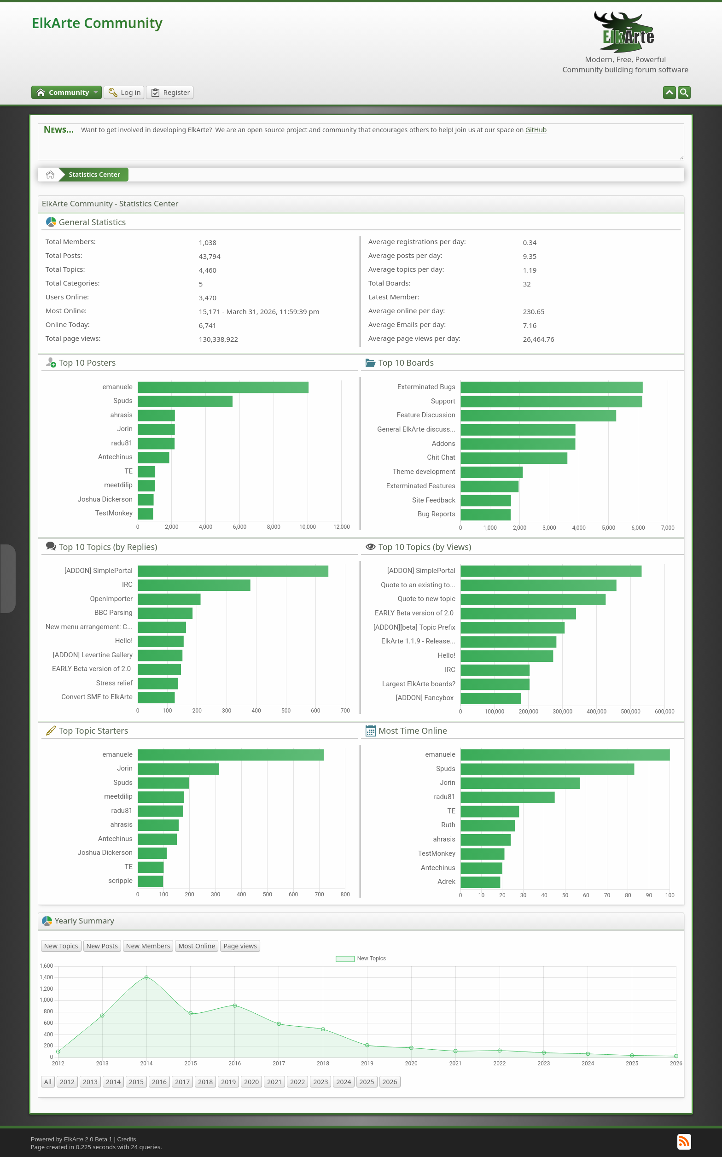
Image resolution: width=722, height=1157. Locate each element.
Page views (240, 945)
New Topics (61, 945)
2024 (343, 1081)
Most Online (196, 945)
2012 (67, 1081)
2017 (182, 1081)
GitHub (536, 129)
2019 (228, 1081)
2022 (297, 1081)
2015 (136, 1081)
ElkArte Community (97, 22)
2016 (159, 1081)
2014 (113, 1081)
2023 (320, 1081)
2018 (205, 1081)
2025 (367, 1081)
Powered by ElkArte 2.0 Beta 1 (71, 1139)
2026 (390, 1081)
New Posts (102, 945)
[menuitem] (684, 92)
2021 (274, 1081)
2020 (251, 1081)
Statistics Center (94, 174)
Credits (126, 1139)
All (48, 1081)
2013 (90, 1081)
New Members (148, 945)
